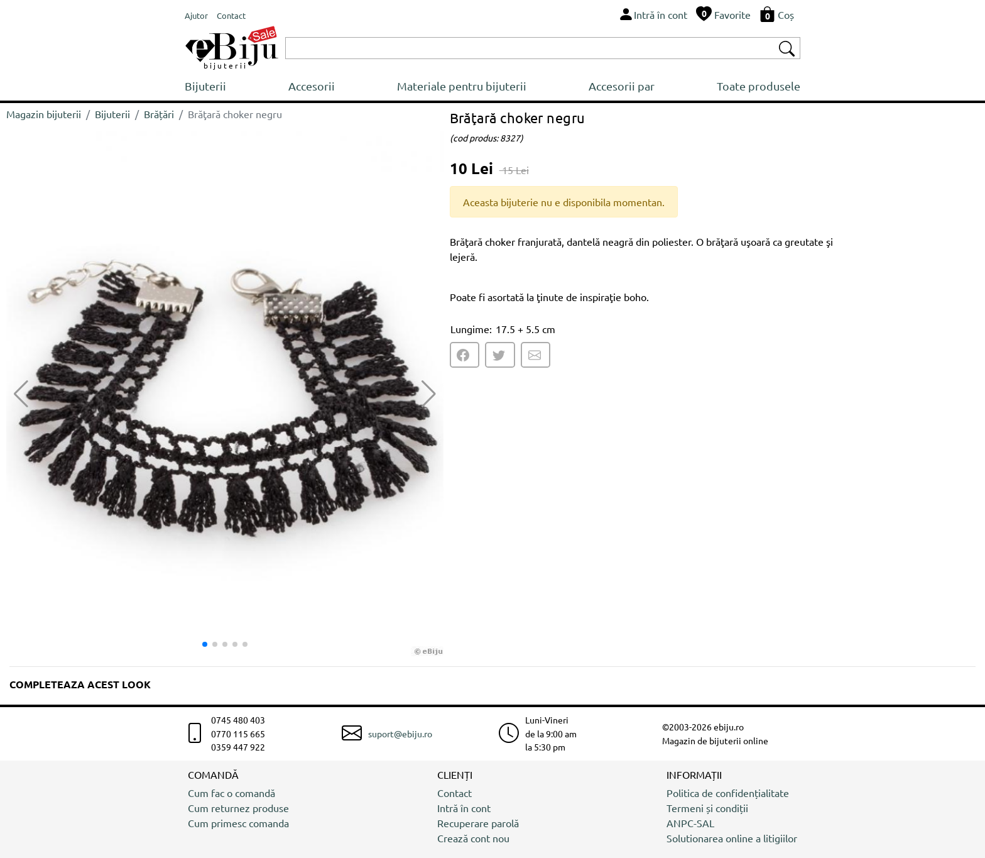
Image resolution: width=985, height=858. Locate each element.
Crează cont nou (473, 838)
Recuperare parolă (478, 823)
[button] (428, 394)
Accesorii (311, 85)
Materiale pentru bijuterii (461, 85)
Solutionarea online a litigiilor (732, 838)
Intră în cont (464, 807)
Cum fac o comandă (231, 792)
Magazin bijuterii (43, 113)
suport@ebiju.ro (400, 733)
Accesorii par (622, 85)
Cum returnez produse (238, 807)
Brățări (159, 113)
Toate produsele (758, 85)
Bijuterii (205, 85)
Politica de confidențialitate (728, 792)
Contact (454, 792)
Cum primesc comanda (238, 823)
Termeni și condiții (707, 807)
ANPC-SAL (690, 823)
